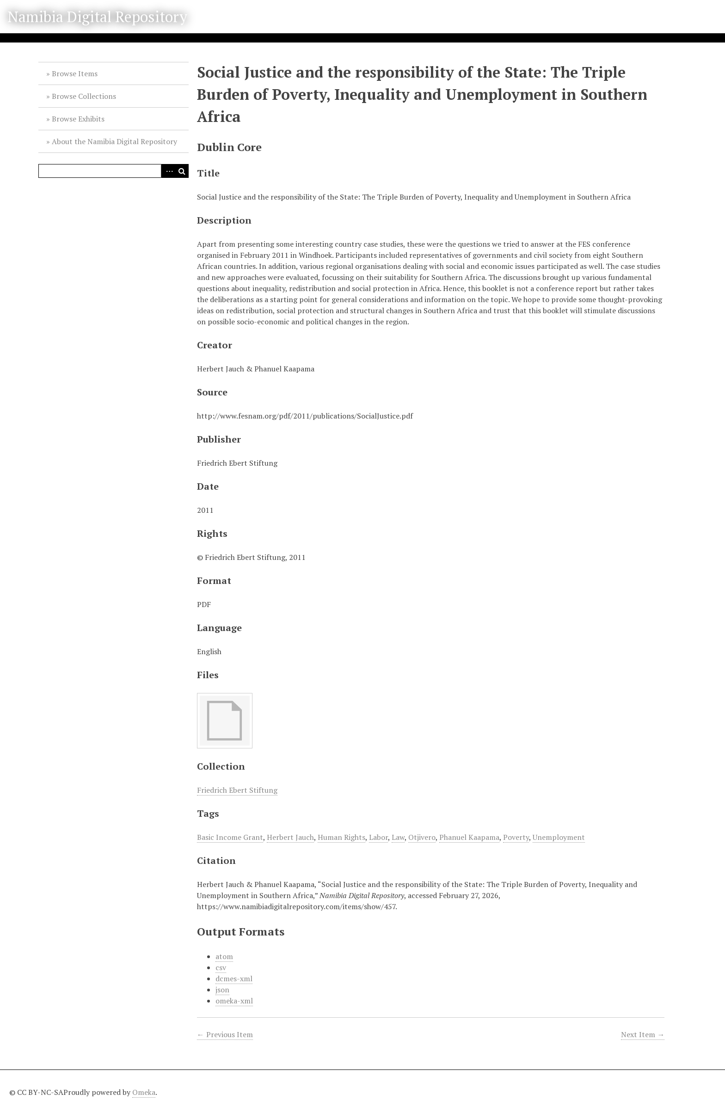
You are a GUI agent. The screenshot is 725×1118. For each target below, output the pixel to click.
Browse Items (75, 73)
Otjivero (422, 837)
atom (224, 956)
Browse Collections (84, 96)
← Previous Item (225, 1034)
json (222, 989)
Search (182, 171)
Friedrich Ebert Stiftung (237, 790)
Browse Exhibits (78, 119)
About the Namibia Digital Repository (114, 141)
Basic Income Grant (230, 837)
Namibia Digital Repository (97, 16)
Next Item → (642, 1034)
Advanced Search (168, 171)
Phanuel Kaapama (469, 837)
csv (220, 967)
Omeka (143, 1092)
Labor (378, 837)
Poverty (516, 837)
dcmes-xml (233, 978)
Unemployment (559, 837)
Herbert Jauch (290, 837)
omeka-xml (234, 1001)
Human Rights (341, 837)
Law (398, 837)
